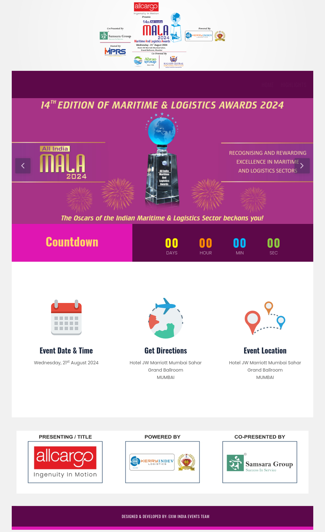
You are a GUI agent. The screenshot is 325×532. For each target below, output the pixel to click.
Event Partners (175, 85)
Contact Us (252, 85)
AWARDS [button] (87, 85)
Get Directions (165, 350)
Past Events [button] (216, 85)
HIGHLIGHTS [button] (57, 85)
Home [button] (31, 85)
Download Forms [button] (128, 85)
